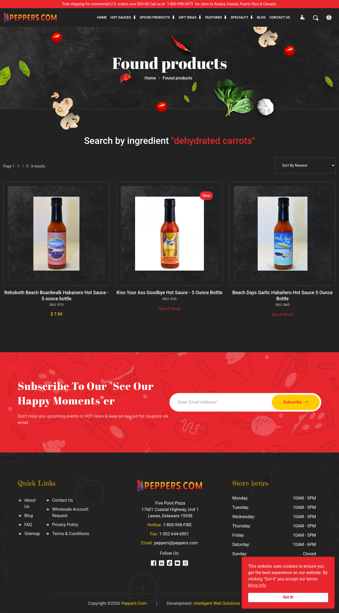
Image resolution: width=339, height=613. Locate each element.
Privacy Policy (65, 524)
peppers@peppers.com (176, 542)
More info (257, 585)
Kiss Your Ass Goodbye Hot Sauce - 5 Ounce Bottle (169, 295)
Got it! (288, 597)
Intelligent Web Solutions (217, 603)
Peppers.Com (133, 603)
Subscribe (292, 402)
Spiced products (155, 17)
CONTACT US (279, 17)
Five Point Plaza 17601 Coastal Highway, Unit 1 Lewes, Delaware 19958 (170, 509)
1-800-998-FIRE (177, 524)
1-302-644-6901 (174, 533)
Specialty (239, 17)
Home (102, 17)
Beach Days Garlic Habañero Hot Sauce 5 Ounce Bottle (282, 295)
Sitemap (32, 533)
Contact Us (62, 499)
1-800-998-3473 (180, 4)
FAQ (28, 524)
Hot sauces (120, 17)
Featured (213, 17)
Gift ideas (188, 17)
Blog (261, 17)
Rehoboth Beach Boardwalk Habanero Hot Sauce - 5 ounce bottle (56, 295)
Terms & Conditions (70, 533)
